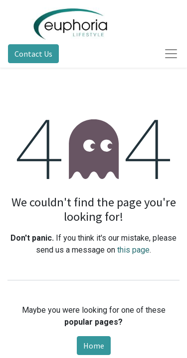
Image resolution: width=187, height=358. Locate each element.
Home (93, 346)
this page (133, 250)
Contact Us (33, 54)
